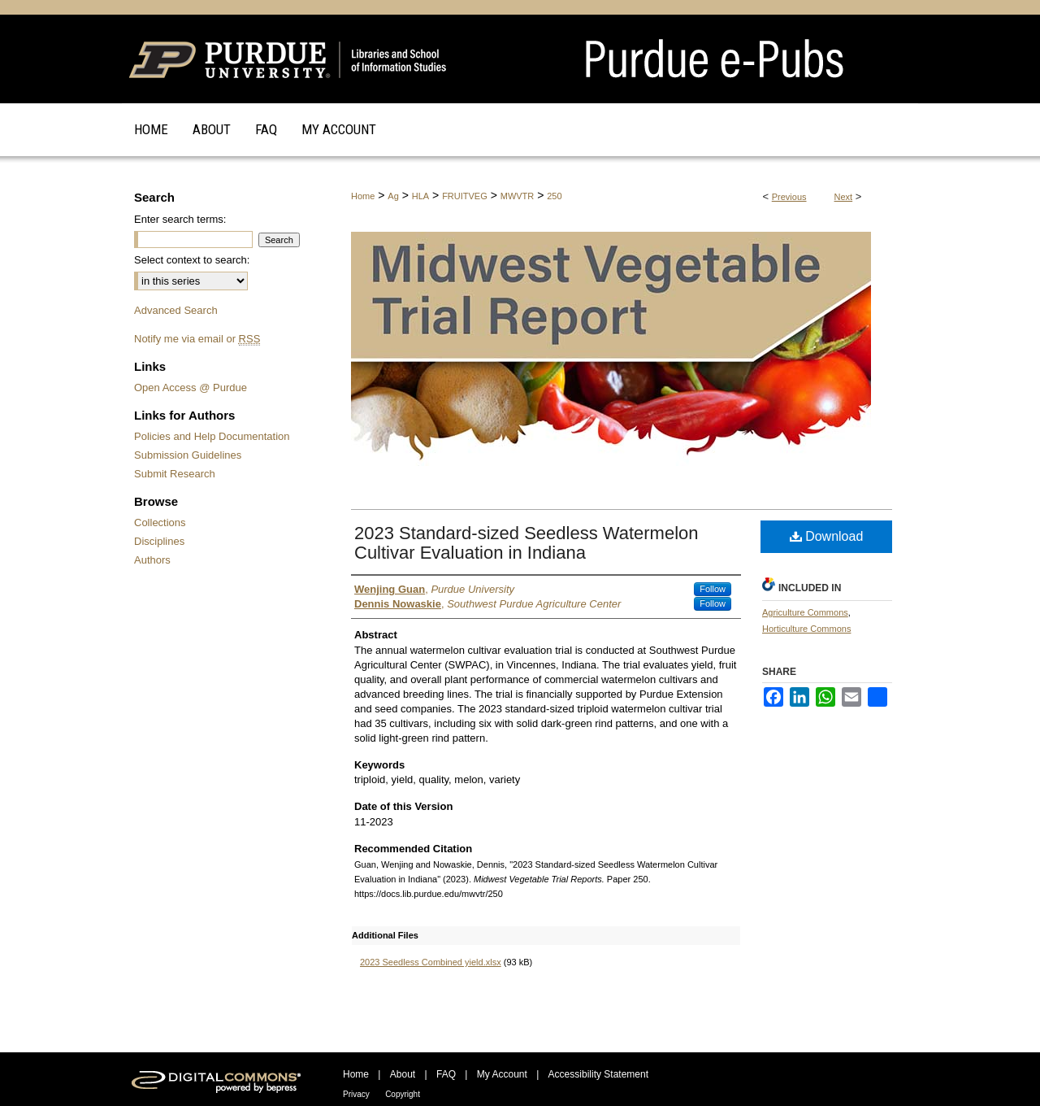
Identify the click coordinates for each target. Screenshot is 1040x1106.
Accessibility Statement (598, 1074)
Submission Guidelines (187, 455)
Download (827, 536)
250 (554, 196)
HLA (420, 196)
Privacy (356, 1094)
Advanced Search (176, 310)
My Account (502, 1074)
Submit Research (174, 474)
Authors (152, 560)
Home (363, 196)
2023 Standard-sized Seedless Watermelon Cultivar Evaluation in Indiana (526, 543)
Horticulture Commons (806, 629)
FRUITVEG (465, 196)
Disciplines (159, 541)
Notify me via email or (197, 339)
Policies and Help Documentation (212, 436)
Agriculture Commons (805, 612)
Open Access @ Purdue (190, 387)
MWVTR (517, 196)
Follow (713, 589)
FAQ (446, 1074)
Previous (789, 197)
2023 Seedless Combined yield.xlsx (430, 962)
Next (843, 197)
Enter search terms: (180, 219)
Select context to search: (191, 260)
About (402, 1074)
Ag (393, 196)
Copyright (402, 1094)
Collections (160, 522)
